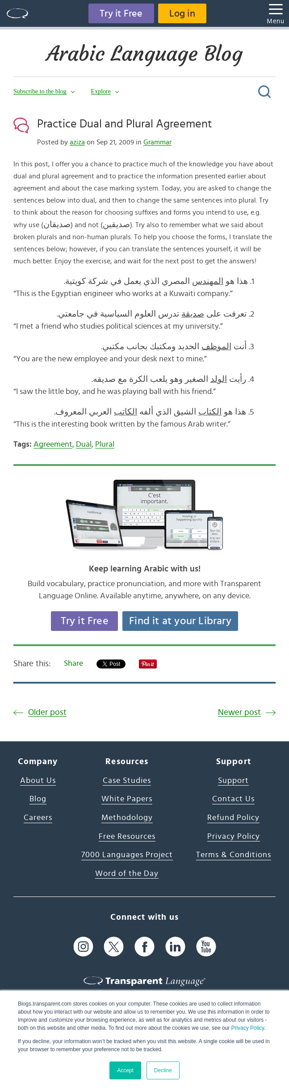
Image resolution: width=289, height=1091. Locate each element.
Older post (47, 712)
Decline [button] (163, 1070)
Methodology (127, 818)
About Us (38, 781)
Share (73, 664)
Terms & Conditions (233, 855)
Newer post (239, 712)
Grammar (157, 142)
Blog (37, 799)
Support (233, 781)
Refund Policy (233, 818)
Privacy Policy (247, 1028)
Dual (84, 444)
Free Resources (127, 837)
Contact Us (233, 799)
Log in (182, 13)
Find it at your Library (180, 621)
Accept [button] (125, 1070)
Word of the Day (127, 874)
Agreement (53, 444)
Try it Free (121, 13)
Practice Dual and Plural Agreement (124, 124)
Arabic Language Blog (144, 54)
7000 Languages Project (127, 855)
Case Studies (127, 781)
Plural (104, 444)
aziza (77, 142)
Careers (38, 818)
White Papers (126, 799)
